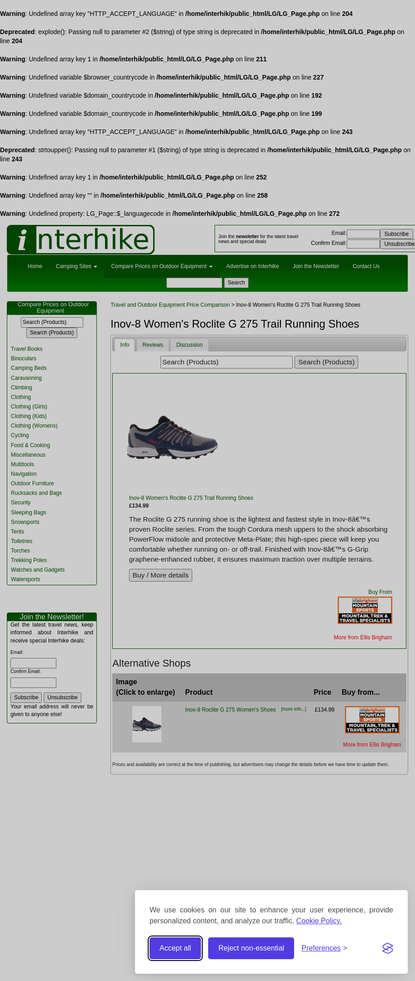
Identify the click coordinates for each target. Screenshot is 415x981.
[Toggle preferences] (324, 948)
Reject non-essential (251, 948)
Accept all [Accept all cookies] (175, 948)
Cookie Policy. (319, 921)
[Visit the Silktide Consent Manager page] (387, 948)
